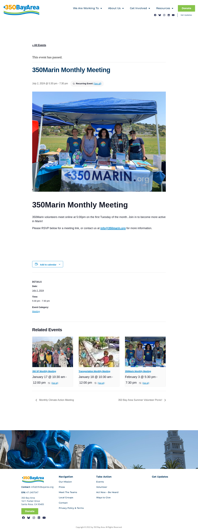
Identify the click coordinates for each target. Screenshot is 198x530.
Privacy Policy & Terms (71, 508)
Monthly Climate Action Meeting (56, 400)
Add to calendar (48, 264)
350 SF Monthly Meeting (44, 371)
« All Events (39, 45)
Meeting (36, 311)
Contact (63, 502)
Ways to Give (103, 497)
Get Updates (186, 15)
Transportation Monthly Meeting (94, 371)
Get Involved (140, 8)
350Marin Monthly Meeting (138, 371)
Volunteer (101, 487)
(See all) (97, 83)
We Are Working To (87, 8)
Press (62, 487)
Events (100, 481)
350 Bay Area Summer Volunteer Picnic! (140, 400)
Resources (164, 8)
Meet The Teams (68, 492)
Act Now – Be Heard (107, 492)
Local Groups (66, 497)
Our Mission (65, 481)
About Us (116, 8)
